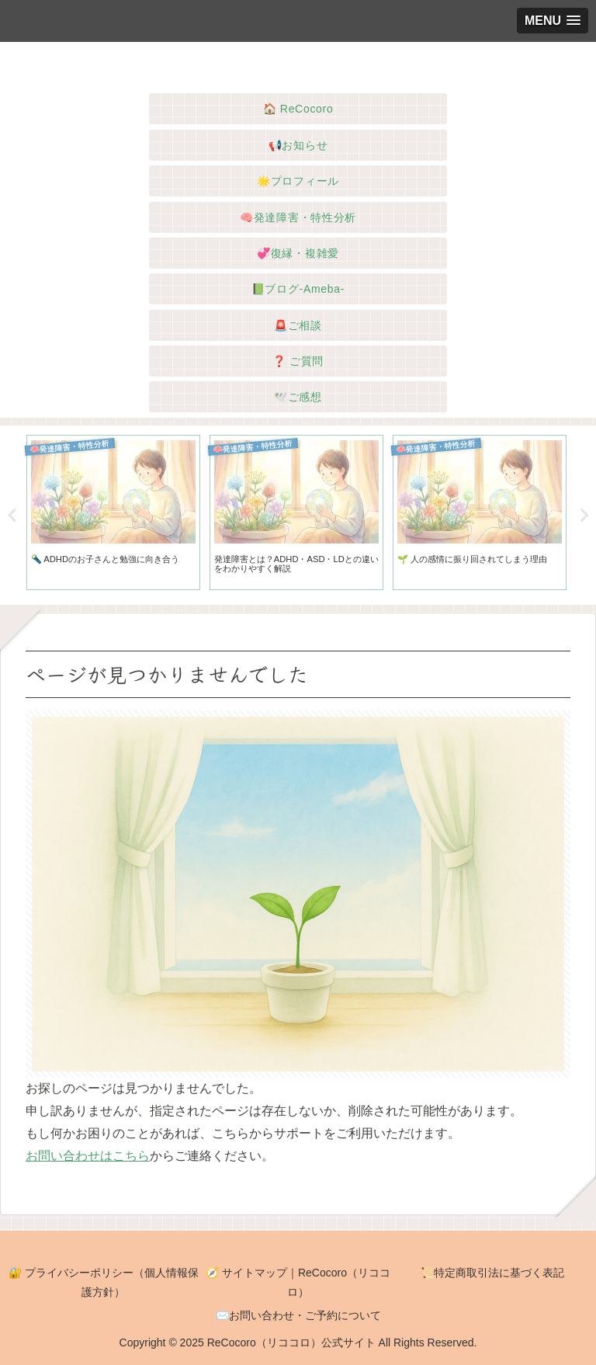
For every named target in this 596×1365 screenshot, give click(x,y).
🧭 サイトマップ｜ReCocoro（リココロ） (298, 1282)
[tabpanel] (113, 513)
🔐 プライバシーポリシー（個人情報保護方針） (104, 1282)
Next (584, 515)
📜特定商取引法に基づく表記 (492, 1272)
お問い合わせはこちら (88, 1155)
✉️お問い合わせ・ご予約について (298, 1315)
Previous (11, 515)
